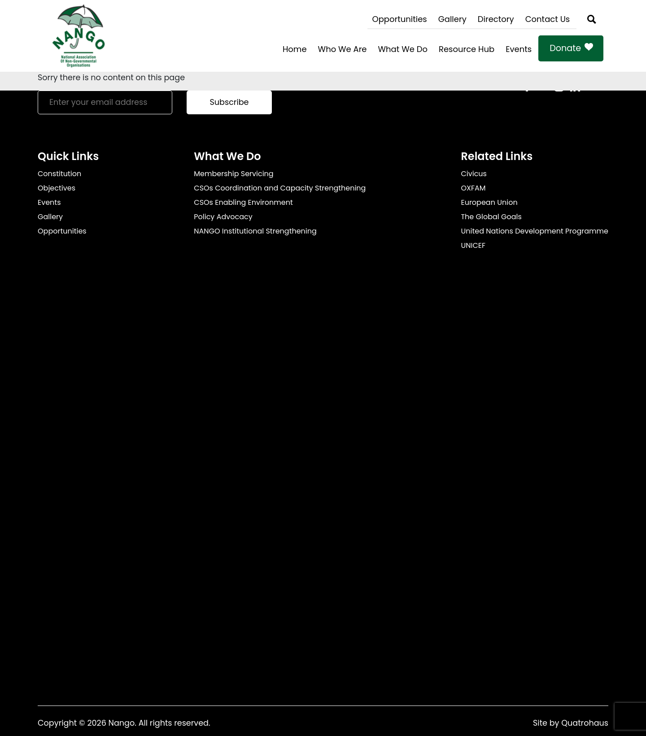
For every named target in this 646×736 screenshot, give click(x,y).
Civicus (474, 174)
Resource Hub (466, 49)
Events (519, 49)
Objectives (56, 188)
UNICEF (473, 245)
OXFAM (473, 188)
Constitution (59, 174)
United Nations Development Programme (534, 231)
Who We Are (342, 49)
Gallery (452, 19)
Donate (565, 48)
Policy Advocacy (223, 217)
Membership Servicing (233, 174)
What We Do (403, 49)
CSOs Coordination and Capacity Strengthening (280, 188)
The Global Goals (491, 217)
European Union (489, 202)
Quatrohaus (584, 723)
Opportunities (399, 19)
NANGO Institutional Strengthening (255, 231)
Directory (496, 19)
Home (295, 49)
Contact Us (547, 19)
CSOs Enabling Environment (243, 202)
